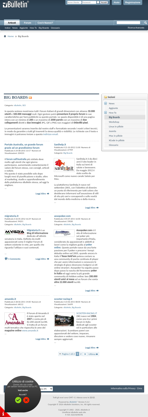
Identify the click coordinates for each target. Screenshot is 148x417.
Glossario (55, 28)
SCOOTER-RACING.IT (86, 313)
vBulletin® (73, 402)
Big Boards (44, 28)
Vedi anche (23, 390)
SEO (24, 105)
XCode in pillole (116, 140)
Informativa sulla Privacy (123, 388)
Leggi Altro (42, 193)
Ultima (93, 354)
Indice (7, 28)
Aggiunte (24, 28)
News (15, 28)
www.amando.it (30, 330)
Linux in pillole (116, 126)
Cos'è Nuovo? (45, 23)
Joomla (112, 131)
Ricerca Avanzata (136, 28)
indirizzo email (50, 134)
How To (33, 28)
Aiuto (117, 2)
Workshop (114, 121)
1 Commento (14, 259)
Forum (27, 23)
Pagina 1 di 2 (68, 353)
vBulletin (17, 105)
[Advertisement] (75, 65)
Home (11, 36)
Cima (139, 388)
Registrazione (132, 2)
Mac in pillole (116, 135)
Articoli (12, 23)
